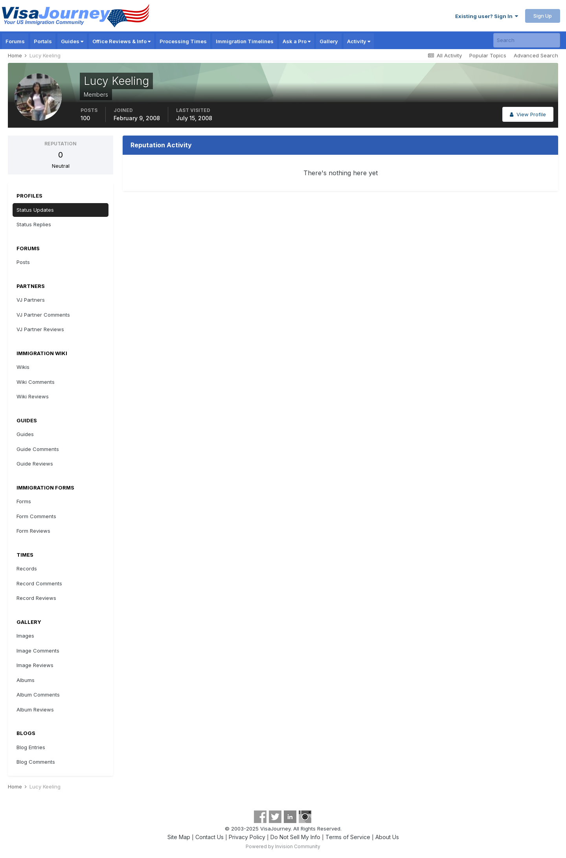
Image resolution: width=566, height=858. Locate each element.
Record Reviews (36, 598)
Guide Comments (38, 449)
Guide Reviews (35, 463)
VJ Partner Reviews (40, 329)
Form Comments (36, 516)
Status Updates (35, 210)
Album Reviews (35, 709)
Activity (358, 41)
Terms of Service (347, 837)
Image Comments (38, 650)
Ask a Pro (297, 41)
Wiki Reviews (33, 396)
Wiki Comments (36, 382)
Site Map (178, 837)
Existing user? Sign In (486, 16)
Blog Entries (31, 747)
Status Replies (34, 224)
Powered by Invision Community (283, 846)
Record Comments (39, 583)
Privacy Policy (247, 837)
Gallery (329, 41)
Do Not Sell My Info (295, 837)
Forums (15, 41)
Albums (26, 680)
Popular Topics (487, 55)
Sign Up (542, 16)
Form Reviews (33, 531)
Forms (24, 501)
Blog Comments (36, 762)
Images (25, 635)
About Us (387, 837)
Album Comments (38, 694)
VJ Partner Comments (43, 315)
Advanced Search (536, 55)
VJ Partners (31, 300)
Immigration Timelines (245, 41)
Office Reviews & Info (121, 41)
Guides (72, 41)
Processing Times (183, 41)
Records (27, 568)
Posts (23, 262)
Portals (43, 41)
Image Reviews (35, 665)
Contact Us (209, 837)
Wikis (23, 367)
